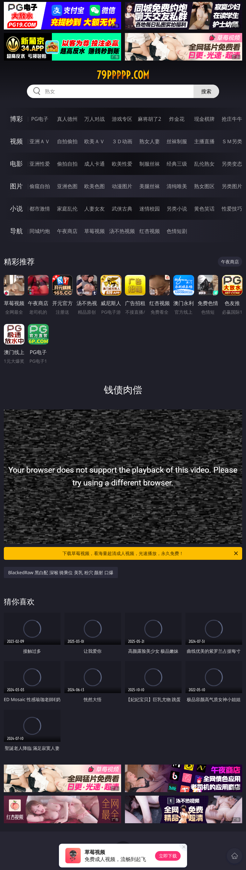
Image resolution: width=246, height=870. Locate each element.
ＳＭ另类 (232, 141)
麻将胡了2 (149, 118)
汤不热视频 (122, 231)
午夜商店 (67, 231)
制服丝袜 (149, 163)
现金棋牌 (204, 118)
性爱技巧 (232, 208)
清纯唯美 (177, 186)
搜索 (206, 91)
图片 (16, 186)
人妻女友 (94, 208)
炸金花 (176, 118)
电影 (16, 163)
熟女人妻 (149, 141)
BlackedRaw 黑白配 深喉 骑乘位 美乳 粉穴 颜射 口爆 (60, 572)
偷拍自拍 (67, 163)
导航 (16, 231)
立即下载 (168, 856)
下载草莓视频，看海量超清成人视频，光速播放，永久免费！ (150, 553)
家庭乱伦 (67, 208)
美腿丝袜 (149, 186)
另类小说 (177, 208)
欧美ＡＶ (94, 141)
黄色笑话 (204, 208)
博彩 (16, 118)
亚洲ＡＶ (39, 141)
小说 (16, 208)
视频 (16, 141)
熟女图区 (204, 186)
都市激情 (39, 208)
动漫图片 (122, 186)
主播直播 (204, 141)
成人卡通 (94, 163)
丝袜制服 (177, 141)
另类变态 (232, 163)
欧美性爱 (122, 163)
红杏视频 (149, 231)
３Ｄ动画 (122, 141)
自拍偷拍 (67, 141)
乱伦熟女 (204, 163)
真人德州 (67, 118)
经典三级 (177, 163)
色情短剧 (177, 231)
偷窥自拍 (39, 186)
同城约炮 (39, 231)
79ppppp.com (123, 75)
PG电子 (39, 118)
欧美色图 (94, 186)
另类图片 (232, 186)
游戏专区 (122, 118)
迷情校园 (149, 208)
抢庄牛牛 (232, 118)
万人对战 (94, 118)
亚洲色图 (67, 186)
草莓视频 (94, 231)
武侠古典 (122, 208)
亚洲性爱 (39, 163)
